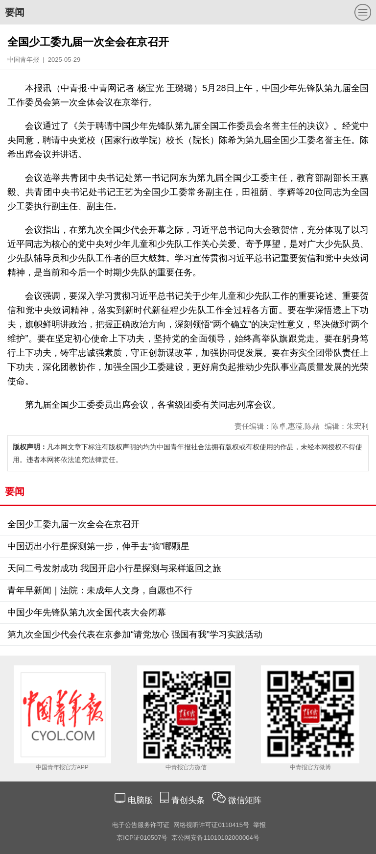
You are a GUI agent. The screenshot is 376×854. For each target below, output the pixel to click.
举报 (259, 825)
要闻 (14, 12)
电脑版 (140, 800)
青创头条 (189, 800)
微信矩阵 (244, 800)
